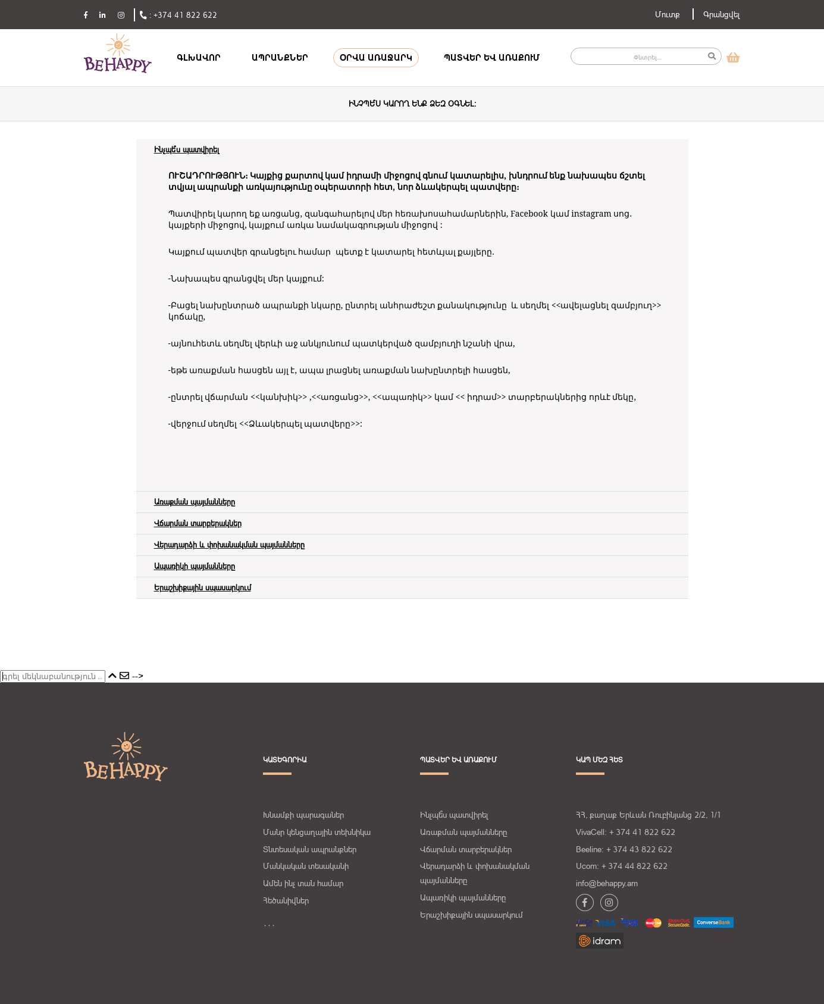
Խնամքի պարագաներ (303, 815)
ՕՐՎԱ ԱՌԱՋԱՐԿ (376, 57)
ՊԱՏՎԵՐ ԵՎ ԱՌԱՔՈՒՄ (492, 57)
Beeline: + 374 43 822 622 (624, 849)
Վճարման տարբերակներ (466, 849)
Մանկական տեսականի (306, 866)
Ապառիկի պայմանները (463, 897)
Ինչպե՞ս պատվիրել (454, 815)
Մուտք (667, 14)
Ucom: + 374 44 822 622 (622, 866)
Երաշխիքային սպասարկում (471, 914)
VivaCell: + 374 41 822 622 (625, 832)
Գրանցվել (721, 14)
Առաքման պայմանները (463, 832)
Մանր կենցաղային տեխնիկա (317, 832)
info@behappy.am (607, 883)
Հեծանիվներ (286, 900)
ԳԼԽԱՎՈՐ (199, 57)
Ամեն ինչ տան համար (303, 883)
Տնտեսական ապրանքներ (309, 849)
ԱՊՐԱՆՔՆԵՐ (280, 57)
